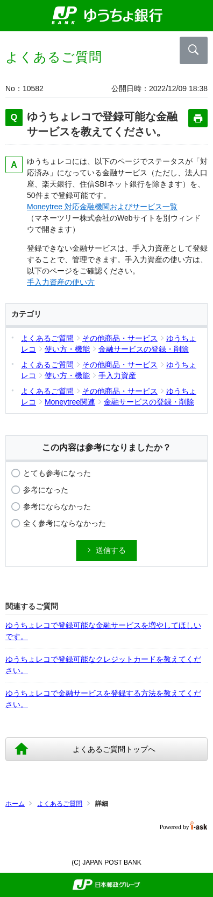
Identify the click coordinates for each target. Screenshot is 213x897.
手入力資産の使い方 (61, 282)
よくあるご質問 (59, 803)
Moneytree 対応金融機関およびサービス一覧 (102, 206)
